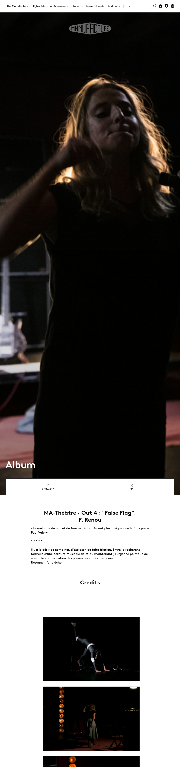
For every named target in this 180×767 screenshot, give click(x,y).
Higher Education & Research (50, 6)
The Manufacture (17, 6)
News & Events (95, 6)
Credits (90, 582)
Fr (129, 6)
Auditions (114, 6)
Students (77, 6)
